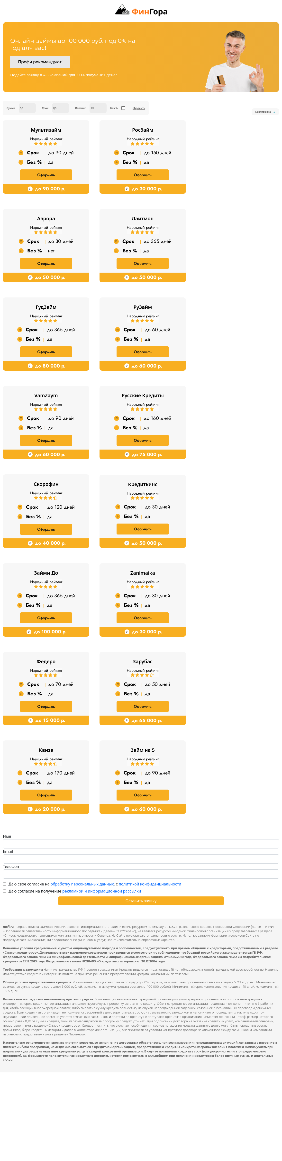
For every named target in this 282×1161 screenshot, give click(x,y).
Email (8, 940)
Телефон (11, 955)
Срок (45, 108)
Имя (7, 925)
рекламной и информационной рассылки (101, 979)
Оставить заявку (141, 989)
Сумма (11, 108)
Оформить (46, 186)
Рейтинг (80, 108)
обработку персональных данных (82, 972)
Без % (114, 108)
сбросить (139, 108)
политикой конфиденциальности (150, 972)
